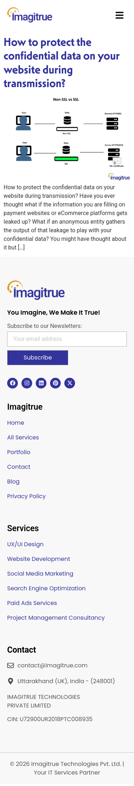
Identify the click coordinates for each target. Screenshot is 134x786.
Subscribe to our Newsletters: (44, 326)
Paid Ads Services (32, 603)
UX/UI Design (25, 544)
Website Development (38, 559)
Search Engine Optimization (46, 588)
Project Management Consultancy (56, 618)
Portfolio (18, 452)
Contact (18, 467)
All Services (23, 437)
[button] (120, 16)
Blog (13, 481)
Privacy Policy (26, 496)
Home (15, 423)
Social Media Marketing (40, 574)
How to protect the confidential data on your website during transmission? (62, 62)
